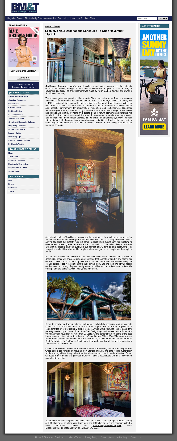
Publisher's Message (16, 160)
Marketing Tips (14, 137)
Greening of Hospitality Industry (21, 122)
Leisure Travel (74, 437)
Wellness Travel (52, 26)
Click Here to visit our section (23, 85)
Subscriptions (13, 171)
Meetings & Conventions (18, 164)
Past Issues (12, 187)
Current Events (14, 107)
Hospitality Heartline (17, 126)
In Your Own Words (16, 129)
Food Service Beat (15, 115)
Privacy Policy (91, 437)
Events (11, 184)
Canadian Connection (17, 100)
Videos (11, 191)
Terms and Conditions (54, 437)
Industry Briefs (14, 133)
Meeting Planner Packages (19, 140)
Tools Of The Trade (16, 118)
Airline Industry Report (18, 96)
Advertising (122, 437)
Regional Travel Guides (17, 167)
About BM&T (14, 157)
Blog (10, 180)
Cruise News (13, 104)
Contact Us (136, 437)
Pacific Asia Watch (16, 144)
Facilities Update (15, 111)
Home (10, 153)
